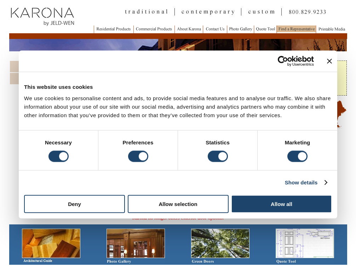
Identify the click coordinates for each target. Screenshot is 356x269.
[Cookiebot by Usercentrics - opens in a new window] (283, 61)
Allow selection (178, 204)
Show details (301, 182)
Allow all (281, 204)
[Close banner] (329, 61)
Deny (74, 204)
